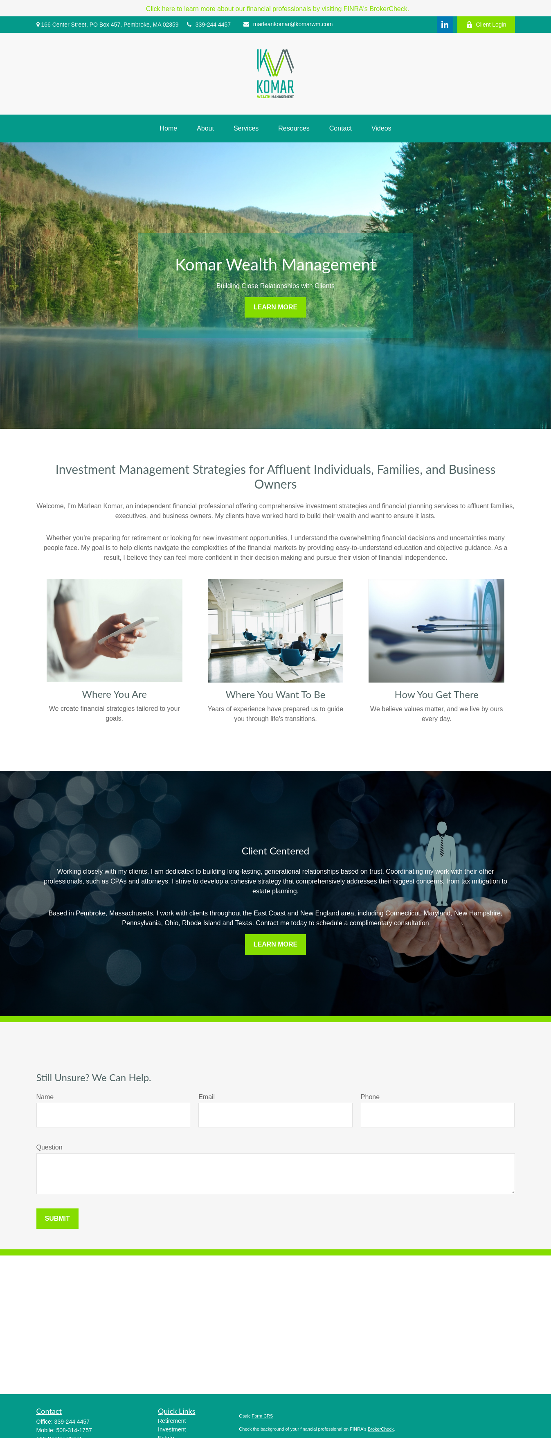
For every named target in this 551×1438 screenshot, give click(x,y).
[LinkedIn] (445, 24)
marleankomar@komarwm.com (288, 24)
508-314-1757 (74, 1430)
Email (206, 1096)
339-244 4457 (209, 24)
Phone (370, 1096)
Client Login (486, 24)
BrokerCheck (381, 1429)
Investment (172, 1429)
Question (49, 1147)
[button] (168, 128)
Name (45, 1096)
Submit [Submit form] (57, 1218)
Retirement (172, 1421)
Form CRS (262, 1415)
